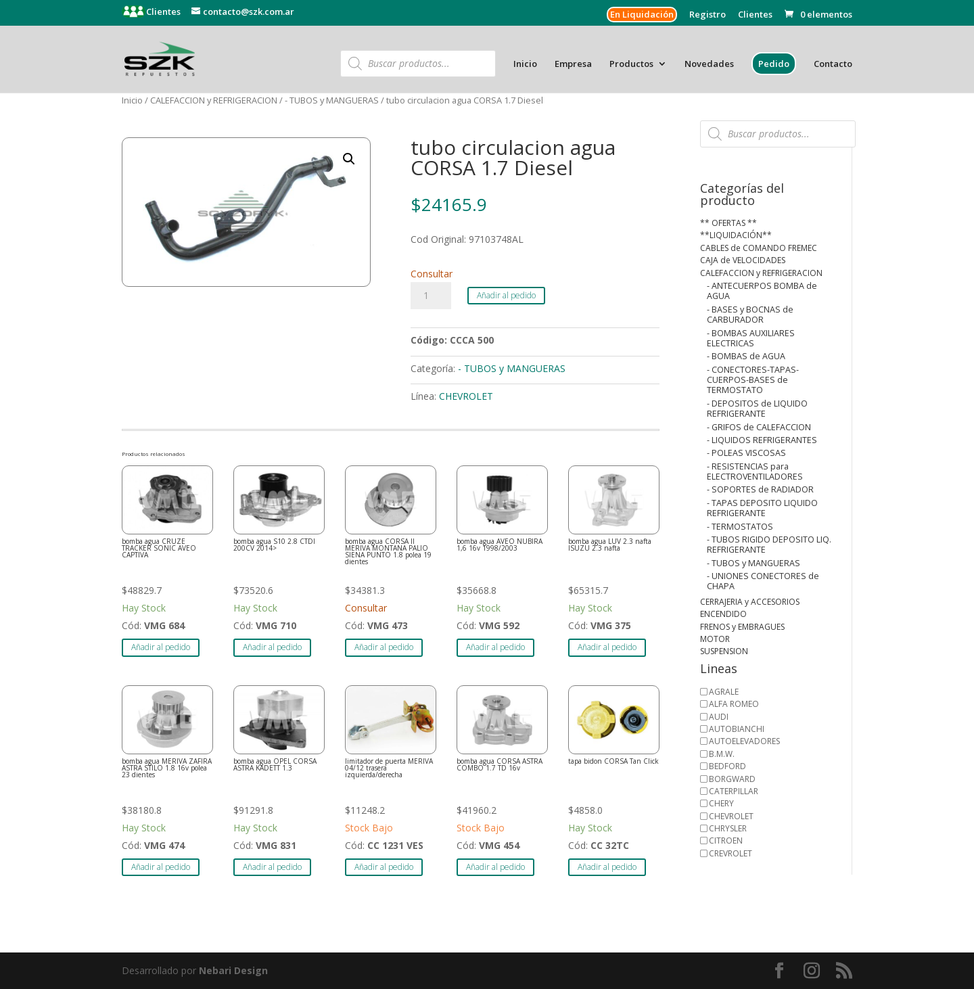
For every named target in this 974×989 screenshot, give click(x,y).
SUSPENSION (724, 651)
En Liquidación (642, 14)
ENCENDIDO (723, 614)
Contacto (833, 64)
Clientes (162, 11)
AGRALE (724, 691)
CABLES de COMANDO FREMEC (758, 248)
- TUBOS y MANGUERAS (332, 100)
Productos (631, 64)
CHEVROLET (466, 396)
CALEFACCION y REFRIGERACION (213, 100)
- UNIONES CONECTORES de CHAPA (763, 581)
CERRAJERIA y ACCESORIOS (749, 601)
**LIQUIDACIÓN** (736, 235)
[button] (349, 159)
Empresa (573, 64)
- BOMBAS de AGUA (746, 356)
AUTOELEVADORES (744, 741)
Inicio (525, 64)
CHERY (721, 803)
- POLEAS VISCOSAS (746, 453)
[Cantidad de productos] (431, 295)
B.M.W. (722, 754)
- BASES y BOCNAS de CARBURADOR (750, 314)
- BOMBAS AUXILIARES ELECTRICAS (751, 338)
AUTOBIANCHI (736, 728)
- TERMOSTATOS (740, 526)
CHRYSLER (728, 828)
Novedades (709, 64)
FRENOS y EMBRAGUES (742, 626)
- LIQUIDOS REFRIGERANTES (762, 440)
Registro (707, 15)
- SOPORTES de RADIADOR (760, 489)
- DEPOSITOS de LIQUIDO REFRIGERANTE (757, 408)
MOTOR (715, 639)
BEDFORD (727, 766)
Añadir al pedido (506, 295)
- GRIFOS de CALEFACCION (759, 427)
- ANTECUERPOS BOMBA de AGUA (762, 291)
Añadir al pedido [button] (160, 647)
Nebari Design (233, 970)
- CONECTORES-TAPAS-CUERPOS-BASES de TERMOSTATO (753, 380)
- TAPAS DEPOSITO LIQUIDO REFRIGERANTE (762, 508)
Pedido (773, 64)
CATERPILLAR (733, 791)
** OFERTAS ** (728, 223)
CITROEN (726, 840)
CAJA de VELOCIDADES (742, 260)
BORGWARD (732, 779)
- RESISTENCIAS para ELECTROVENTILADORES (755, 471)
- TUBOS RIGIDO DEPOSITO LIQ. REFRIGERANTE (769, 544)
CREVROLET (730, 853)
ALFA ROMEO (734, 703)
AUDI (718, 716)
